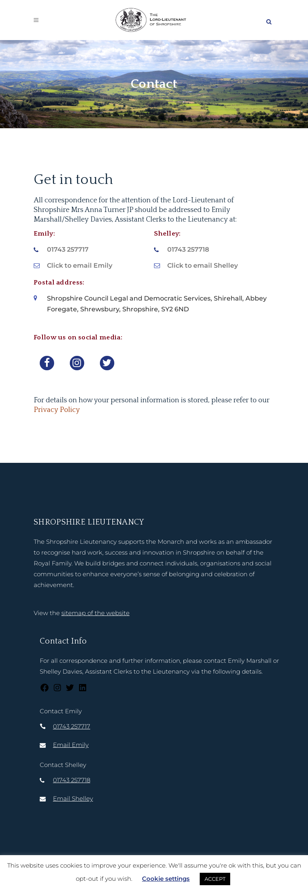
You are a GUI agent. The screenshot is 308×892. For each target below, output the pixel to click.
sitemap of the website (95, 613)
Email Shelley (73, 798)
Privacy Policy (57, 410)
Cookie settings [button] (166, 878)
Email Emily (71, 745)
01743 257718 (188, 249)
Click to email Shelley (202, 265)
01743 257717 (68, 249)
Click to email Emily (79, 265)
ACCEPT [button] (215, 879)
